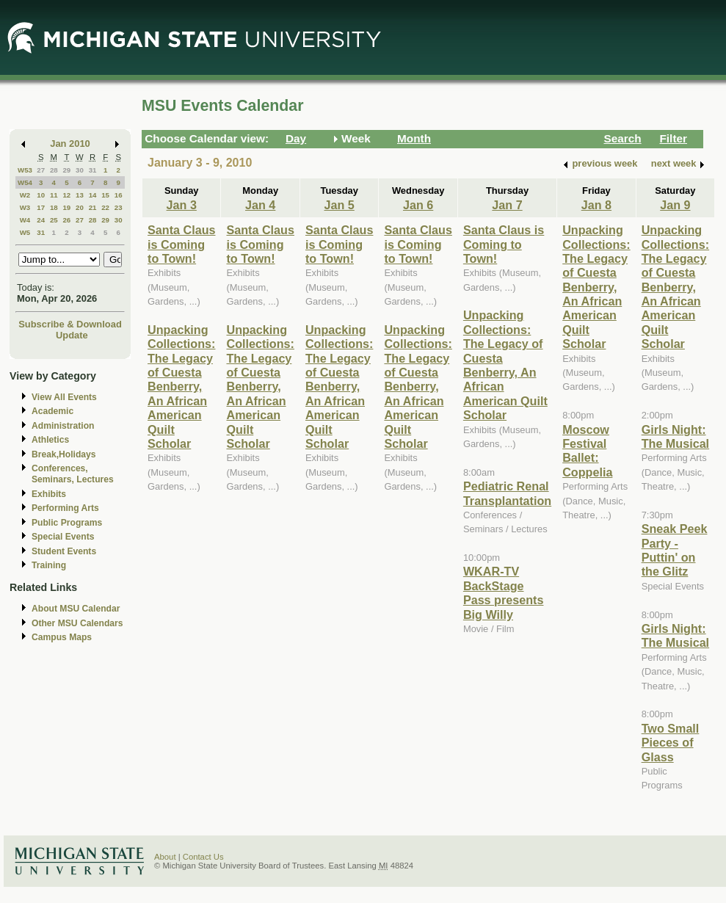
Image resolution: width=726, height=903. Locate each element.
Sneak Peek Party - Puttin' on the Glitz (675, 550)
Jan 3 (182, 204)
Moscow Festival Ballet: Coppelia (587, 451)
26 (66, 220)
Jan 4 (260, 204)
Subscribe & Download (70, 324)
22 (105, 207)
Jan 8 (596, 204)
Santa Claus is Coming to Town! (181, 244)
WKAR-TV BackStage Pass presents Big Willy (503, 592)
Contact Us (203, 856)
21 (93, 207)
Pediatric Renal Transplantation (507, 493)
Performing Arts (65, 508)
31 (93, 170)
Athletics (50, 440)
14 (93, 195)
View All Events (64, 397)
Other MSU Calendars (77, 623)
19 (66, 207)
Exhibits (49, 494)
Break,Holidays (64, 454)
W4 (25, 220)
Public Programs (67, 523)
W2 (25, 195)
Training (49, 565)
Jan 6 (418, 204)
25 (54, 220)
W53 (25, 170)
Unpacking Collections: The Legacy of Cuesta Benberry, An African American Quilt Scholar (181, 386)
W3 (25, 207)
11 (54, 195)
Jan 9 (675, 204)
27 (41, 170)
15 (105, 195)
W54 (25, 182)
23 (119, 207)
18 (54, 207)
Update (72, 335)
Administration (63, 426)
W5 (25, 232)
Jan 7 (507, 204)
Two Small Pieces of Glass (671, 743)
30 (80, 170)
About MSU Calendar (76, 608)
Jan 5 (339, 204)
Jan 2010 (70, 143)
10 (41, 195)
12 (66, 195)
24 (41, 220)
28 (54, 170)
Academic (52, 411)
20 (80, 207)
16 (119, 195)
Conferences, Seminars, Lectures (73, 474)
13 (80, 195)
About (165, 856)
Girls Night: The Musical (675, 436)
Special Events (63, 537)
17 (41, 207)
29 (66, 170)
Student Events (64, 551)
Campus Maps (62, 637)
